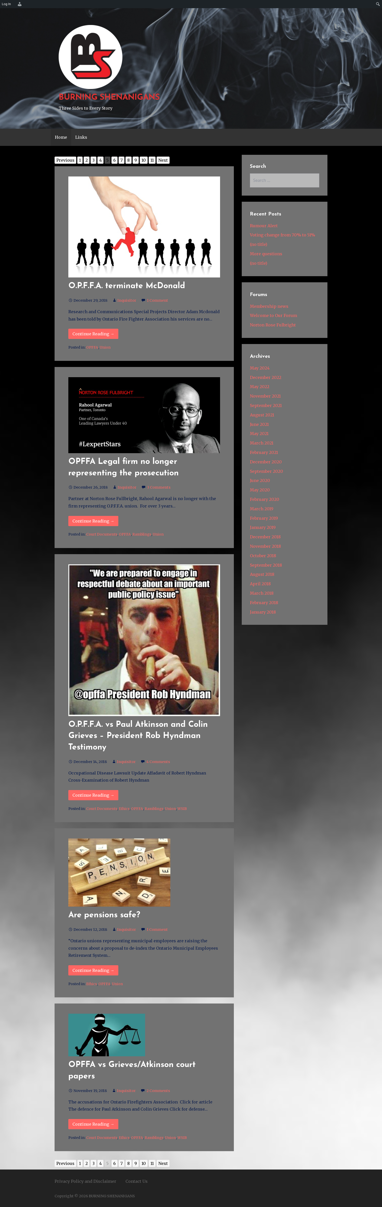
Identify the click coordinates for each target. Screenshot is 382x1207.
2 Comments (158, 1090)
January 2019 (263, 527)
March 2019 (261, 508)
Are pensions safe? (104, 915)
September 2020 (266, 471)
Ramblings (141, 534)
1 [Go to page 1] (80, 160)
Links (81, 137)
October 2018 (263, 555)
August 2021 (262, 414)
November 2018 (265, 546)
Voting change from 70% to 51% (282, 234)
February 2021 (264, 452)
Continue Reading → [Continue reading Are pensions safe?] (93, 970)
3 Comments (159, 487)
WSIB (182, 809)
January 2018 (263, 612)
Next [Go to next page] (163, 160)
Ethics (124, 809)
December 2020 (266, 461)
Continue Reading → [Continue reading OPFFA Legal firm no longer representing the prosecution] (93, 521)
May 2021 (259, 433)
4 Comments (158, 761)
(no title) (258, 244)
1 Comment (157, 300)
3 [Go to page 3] (93, 160)
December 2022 (265, 377)
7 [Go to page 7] (121, 160)
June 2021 (259, 424)
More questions (266, 253)
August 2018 (262, 574)
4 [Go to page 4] (100, 160)
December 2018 (265, 536)
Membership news (269, 306)
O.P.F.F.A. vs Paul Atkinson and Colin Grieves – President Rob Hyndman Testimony (138, 736)
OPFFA (92, 347)
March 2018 (262, 593)
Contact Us (136, 1181)
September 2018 (266, 565)
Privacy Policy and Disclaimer (85, 1181)
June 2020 (260, 480)
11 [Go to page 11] (152, 160)
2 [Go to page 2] (86, 160)
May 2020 (260, 489)
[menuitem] (19, 4)
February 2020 (264, 499)
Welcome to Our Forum (273, 315)
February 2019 (264, 518)
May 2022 (259, 386)
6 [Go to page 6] (114, 160)
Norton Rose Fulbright (273, 324)
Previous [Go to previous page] (65, 160)
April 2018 (260, 583)
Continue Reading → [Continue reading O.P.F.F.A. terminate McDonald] (93, 333)
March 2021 (261, 443)
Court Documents (101, 534)
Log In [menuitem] (6, 4)
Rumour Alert (264, 225)
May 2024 (260, 368)
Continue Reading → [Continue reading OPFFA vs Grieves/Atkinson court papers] (93, 1124)
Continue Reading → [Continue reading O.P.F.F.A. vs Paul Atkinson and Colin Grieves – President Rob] (93, 795)
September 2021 (266, 405)
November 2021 (265, 396)
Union (105, 347)
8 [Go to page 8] (128, 160)
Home (61, 137)
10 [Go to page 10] (144, 160)
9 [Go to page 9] (135, 160)
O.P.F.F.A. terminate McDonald (126, 286)
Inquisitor (126, 300)
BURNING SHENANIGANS (109, 98)
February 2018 (264, 602)
